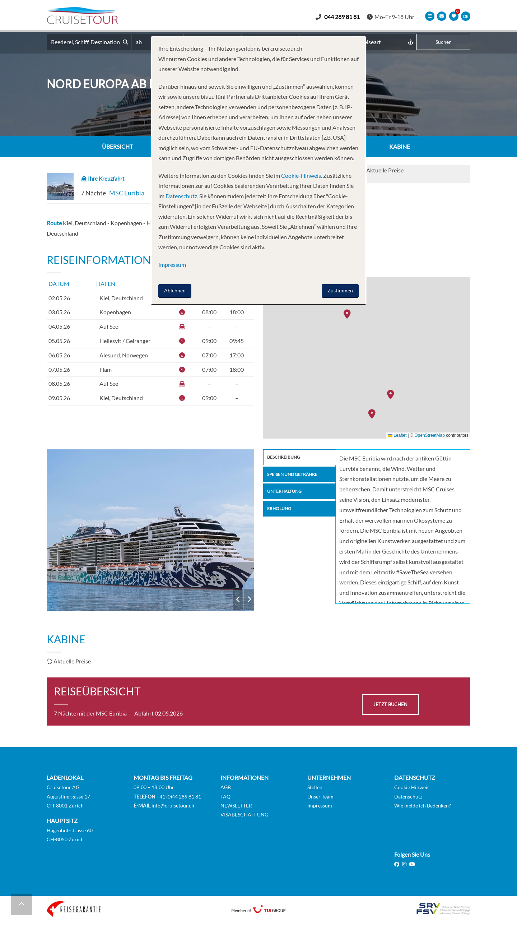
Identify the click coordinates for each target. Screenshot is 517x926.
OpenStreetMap (429, 435)
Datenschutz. (182, 196)
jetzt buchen (390, 705)
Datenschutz (408, 796)
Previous (238, 599)
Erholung (281, 513)
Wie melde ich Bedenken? (422, 805)
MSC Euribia (126, 193)
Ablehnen (175, 290)
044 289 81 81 (344, 16)
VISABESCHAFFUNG (244, 814)
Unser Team (320, 796)
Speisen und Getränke (297, 476)
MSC (151, 530)
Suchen (444, 42)
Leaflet (397, 435)
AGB (225, 787)
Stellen (314, 787)
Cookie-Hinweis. (301, 175)
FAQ (225, 796)
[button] (392, 395)
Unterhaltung (287, 495)
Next (249, 599)
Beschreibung (286, 458)
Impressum (319, 805)
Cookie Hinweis (411, 787)
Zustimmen (340, 290)
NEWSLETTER (236, 805)
